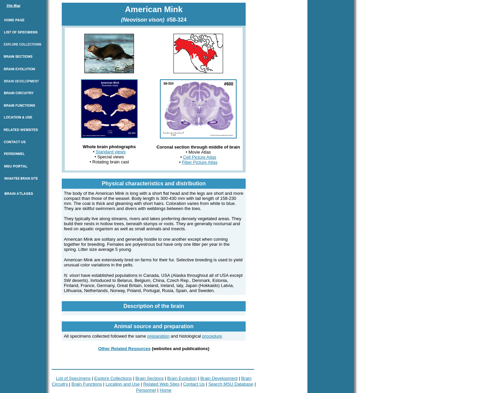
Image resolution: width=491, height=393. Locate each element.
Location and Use (123, 384)
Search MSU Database (230, 384)
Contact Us (194, 384)
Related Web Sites (161, 384)
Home (165, 390)
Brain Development (219, 378)
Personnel (146, 390)
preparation (158, 336)
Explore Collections (113, 378)
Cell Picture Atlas (199, 157)
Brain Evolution (182, 378)
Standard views (111, 151)
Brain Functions (87, 384)
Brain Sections (149, 378)
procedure (212, 336)
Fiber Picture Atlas (200, 162)
